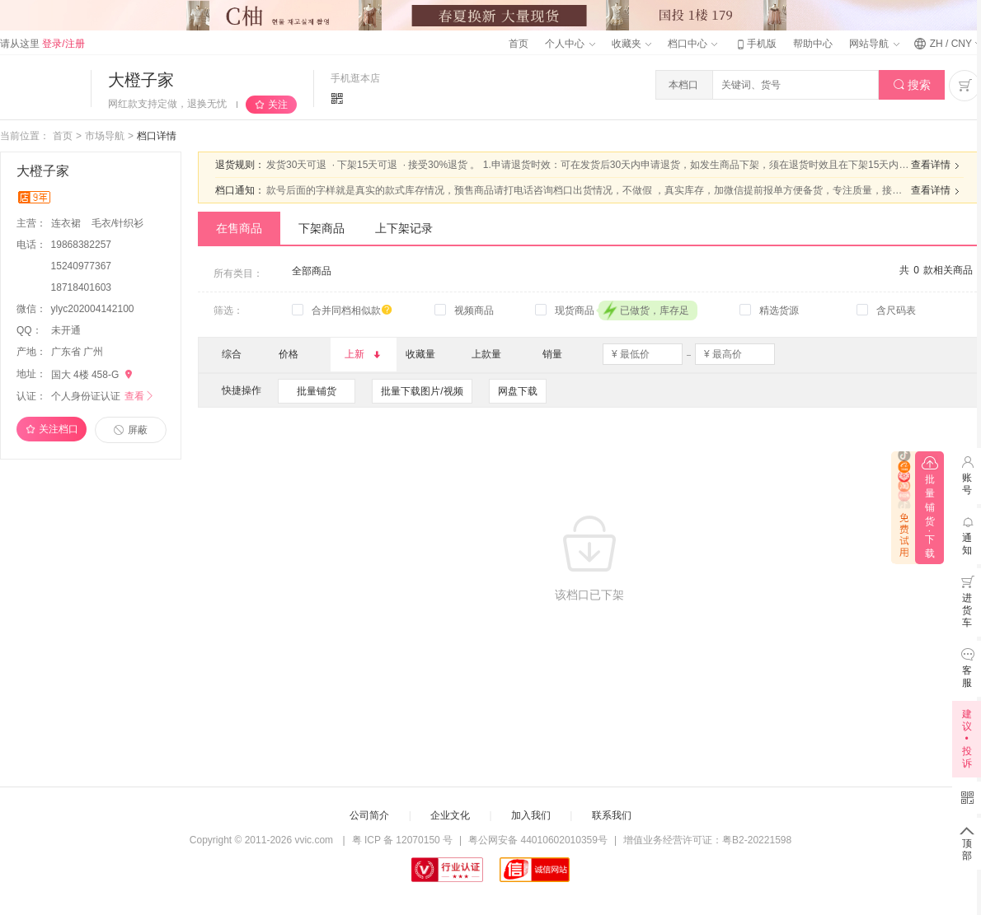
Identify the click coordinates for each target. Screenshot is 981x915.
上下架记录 (404, 228)
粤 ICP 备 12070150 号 (402, 840)
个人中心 (569, 43)
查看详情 (937, 165)
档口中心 (692, 43)
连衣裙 (67, 223)
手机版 (755, 43)
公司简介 (369, 815)
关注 (278, 104)
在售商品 (239, 228)
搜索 (912, 85)
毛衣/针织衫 (117, 223)
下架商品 (321, 228)
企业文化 (450, 815)
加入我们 (531, 815)
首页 (518, 43)
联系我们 (611, 815)
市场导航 (104, 136)
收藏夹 (631, 43)
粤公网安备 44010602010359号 (538, 840)
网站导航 (874, 43)
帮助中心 (813, 43)
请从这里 (42, 43)
